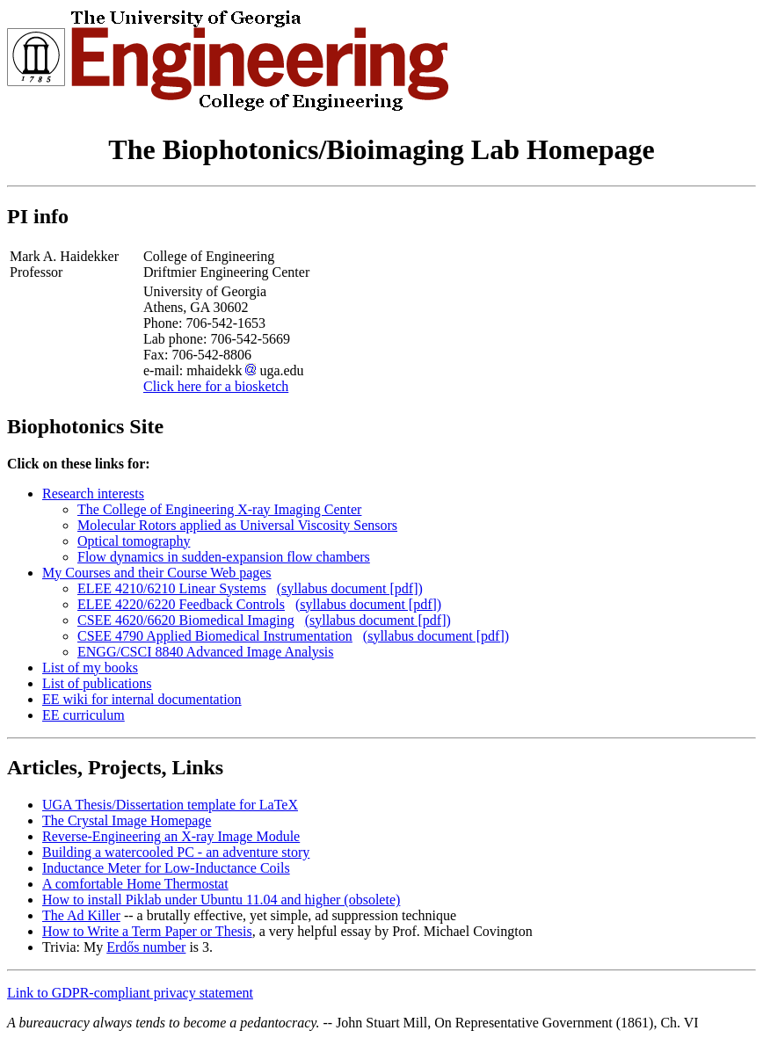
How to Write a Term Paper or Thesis (147, 931)
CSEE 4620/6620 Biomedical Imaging (185, 620)
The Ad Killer (81, 915)
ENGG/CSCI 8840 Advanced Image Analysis (205, 651)
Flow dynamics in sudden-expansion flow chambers (223, 556)
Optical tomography (133, 540)
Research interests (93, 493)
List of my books (90, 667)
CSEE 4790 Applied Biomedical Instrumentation (214, 635)
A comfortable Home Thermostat (135, 883)
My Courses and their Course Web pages (157, 572)
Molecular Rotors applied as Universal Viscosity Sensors (237, 525)
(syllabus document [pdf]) (350, 588)
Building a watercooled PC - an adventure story (175, 852)
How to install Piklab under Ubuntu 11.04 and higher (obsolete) (221, 899)
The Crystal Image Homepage (126, 820)
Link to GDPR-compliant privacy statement (130, 992)
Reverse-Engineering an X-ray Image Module (171, 836)
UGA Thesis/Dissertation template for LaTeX (170, 804)
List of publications (96, 683)
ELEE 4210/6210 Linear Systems (171, 588)
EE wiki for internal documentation (142, 699)
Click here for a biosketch (215, 386)
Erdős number (145, 947)
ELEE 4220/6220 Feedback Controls (181, 604)
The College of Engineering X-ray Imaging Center (219, 509)
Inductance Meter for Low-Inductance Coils (166, 867)
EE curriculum (83, 715)
